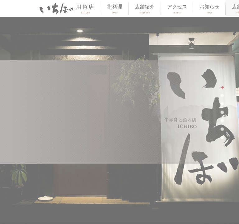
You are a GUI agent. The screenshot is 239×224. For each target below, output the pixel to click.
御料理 (114, 9)
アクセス (177, 9)
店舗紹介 (145, 9)
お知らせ (209, 9)
